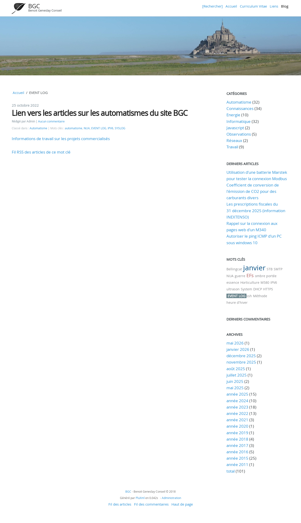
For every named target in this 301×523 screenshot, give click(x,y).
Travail (232, 147)
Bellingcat (234, 269)
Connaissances (239, 108)
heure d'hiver (237, 302)
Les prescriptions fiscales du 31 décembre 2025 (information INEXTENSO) (255, 210)
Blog (284, 6)
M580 (265, 282)
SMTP (278, 269)
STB (270, 269)
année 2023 (237, 407)
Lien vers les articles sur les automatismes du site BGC (99, 113)
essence (232, 282)
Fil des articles (119, 504)
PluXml (140, 498)
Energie (233, 115)
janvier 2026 (237, 349)
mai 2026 (235, 343)
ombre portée (266, 276)
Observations (238, 134)
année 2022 (237, 413)
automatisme (73, 128)
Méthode (260, 296)
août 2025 (235, 368)
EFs (250, 275)
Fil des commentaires (151, 504)
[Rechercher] (212, 6)
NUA (87, 128)
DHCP (257, 289)
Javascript (235, 127)
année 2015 (237, 458)
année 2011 (237, 464)
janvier (254, 267)
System (246, 289)
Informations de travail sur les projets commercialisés (61, 138)
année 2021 (237, 419)
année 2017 (237, 445)
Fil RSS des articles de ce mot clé (41, 152)
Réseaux (234, 140)
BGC (34, 6)
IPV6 (110, 128)
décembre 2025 (241, 355)
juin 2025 (234, 381)
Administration (171, 498)
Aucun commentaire (51, 121)
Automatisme (38, 128)
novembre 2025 (241, 362)
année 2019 (237, 432)
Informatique (238, 121)
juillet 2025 (236, 375)
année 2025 (237, 394)
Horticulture (249, 282)
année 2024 (237, 400)
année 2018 (237, 439)
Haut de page (182, 504)
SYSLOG (120, 128)
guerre (240, 276)
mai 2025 (235, 387)
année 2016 (237, 451)
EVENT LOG (98, 128)
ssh (249, 296)
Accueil (231, 6)
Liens (274, 6)
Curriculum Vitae (253, 6)
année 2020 (237, 426)
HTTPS (268, 289)
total (231, 471)
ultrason (233, 289)
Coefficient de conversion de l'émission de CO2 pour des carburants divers (252, 191)
